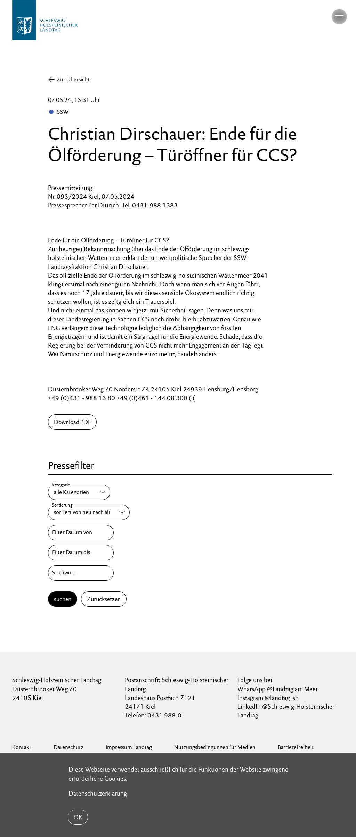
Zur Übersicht (73, 79)
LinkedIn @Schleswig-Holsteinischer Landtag (285, 711)
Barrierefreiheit (296, 747)
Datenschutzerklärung (97, 793)
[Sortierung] (89, 512)
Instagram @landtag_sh (268, 697)
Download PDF (72, 421)
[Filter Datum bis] (80, 552)
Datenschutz (68, 747)
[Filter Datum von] (80, 532)
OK (78, 817)
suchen (62, 599)
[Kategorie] (79, 492)
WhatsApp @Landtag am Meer (277, 689)
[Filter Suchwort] (80, 573)
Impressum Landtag (129, 747)
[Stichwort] (80, 573)
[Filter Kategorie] (79, 492)
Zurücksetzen (104, 599)
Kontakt (21, 747)
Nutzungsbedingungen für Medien (215, 747)
